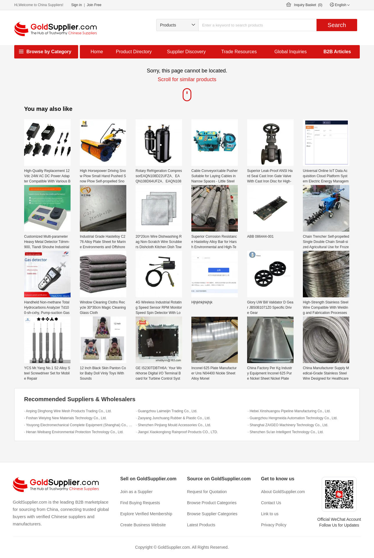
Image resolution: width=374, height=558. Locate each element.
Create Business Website (143, 525)
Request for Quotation (207, 491)
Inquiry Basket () (308, 5)
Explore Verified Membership (146, 513)
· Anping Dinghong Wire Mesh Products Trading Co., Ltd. (68, 411)
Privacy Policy (273, 525)
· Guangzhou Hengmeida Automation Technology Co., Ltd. (292, 418)
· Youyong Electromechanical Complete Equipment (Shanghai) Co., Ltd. (78, 425)
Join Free (94, 5)
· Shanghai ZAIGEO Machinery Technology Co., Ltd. (288, 425)
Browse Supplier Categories (212, 513)
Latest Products (201, 525)
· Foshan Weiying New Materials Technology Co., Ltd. (65, 418)
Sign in (76, 5)
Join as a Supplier (136, 491)
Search (337, 25)
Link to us (269, 513)
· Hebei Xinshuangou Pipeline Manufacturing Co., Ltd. (289, 411)
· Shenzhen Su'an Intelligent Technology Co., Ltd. (286, 432)
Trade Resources (239, 51)
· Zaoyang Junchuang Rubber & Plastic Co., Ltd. (173, 418)
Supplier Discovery (186, 51)
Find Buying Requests (140, 502)
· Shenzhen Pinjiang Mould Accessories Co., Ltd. (173, 425)
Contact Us (271, 502)
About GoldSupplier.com (283, 491)
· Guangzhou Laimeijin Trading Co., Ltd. (166, 411)
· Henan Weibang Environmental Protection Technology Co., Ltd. (73, 432)
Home (97, 51)
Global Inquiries (290, 51)
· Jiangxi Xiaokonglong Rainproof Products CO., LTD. (177, 432)
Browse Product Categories (211, 502)
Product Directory (134, 51)
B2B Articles (337, 51)
